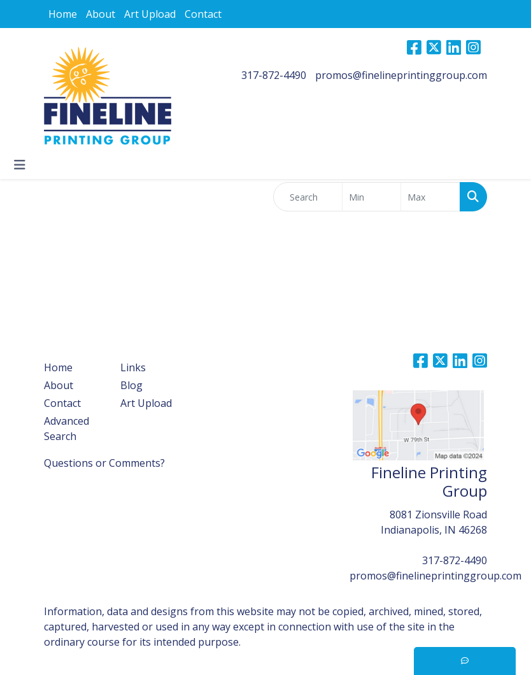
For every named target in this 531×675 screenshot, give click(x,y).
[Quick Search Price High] (430, 196)
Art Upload (150, 14)
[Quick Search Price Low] (372, 196)
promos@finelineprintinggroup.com (401, 75)
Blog (131, 385)
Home (62, 14)
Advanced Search (66, 428)
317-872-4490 (273, 75)
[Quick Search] (308, 196)
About (100, 14)
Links (133, 367)
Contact (203, 14)
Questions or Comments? (104, 463)
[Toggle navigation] (19, 165)
